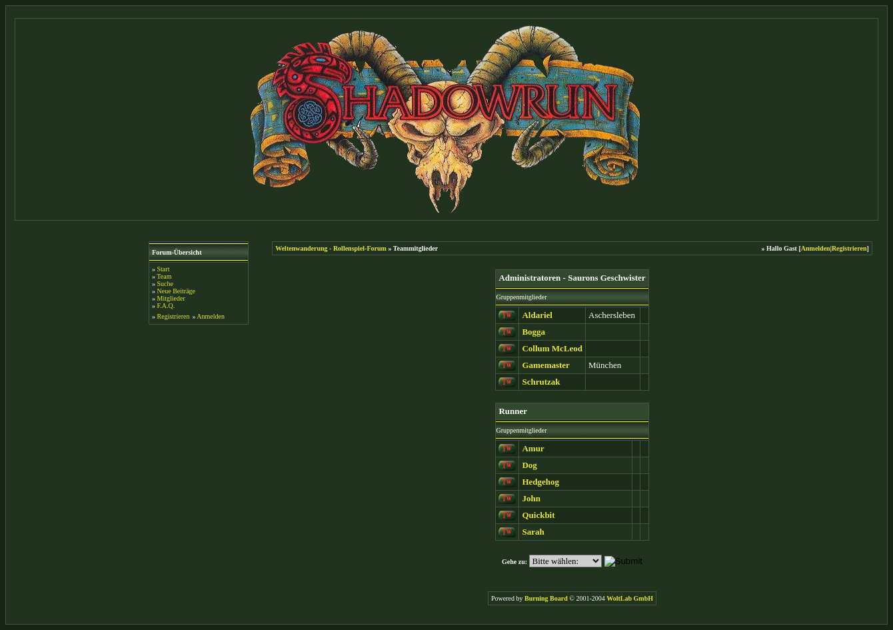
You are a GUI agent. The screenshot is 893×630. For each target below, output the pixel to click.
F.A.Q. (166, 305)
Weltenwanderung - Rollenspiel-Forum (331, 248)
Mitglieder (171, 298)
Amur (533, 448)
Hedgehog (540, 482)
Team (164, 276)
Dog (529, 465)
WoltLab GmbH (629, 598)
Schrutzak (541, 382)
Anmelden (211, 316)
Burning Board (546, 598)
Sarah (533, 532)
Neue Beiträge (176, 291)
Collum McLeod (552, 348)
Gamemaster (545, 365)
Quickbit (538, 515)
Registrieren (173, 316)
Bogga (533, 332)
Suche (165, 283)
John (531, 498)
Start (163, 269)
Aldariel (537, 315)
